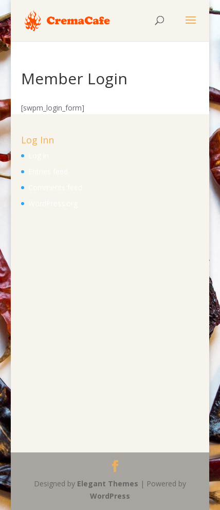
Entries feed (48, 171)
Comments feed (55, 187)
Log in (38, 155)
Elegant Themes (107, 483)
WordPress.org (53, 203)
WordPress (110, 496)
